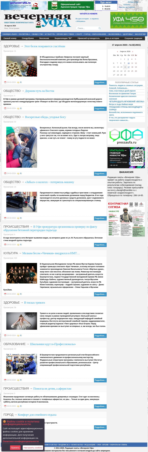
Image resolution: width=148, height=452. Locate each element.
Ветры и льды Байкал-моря (121, 104)
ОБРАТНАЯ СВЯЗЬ (118, 445)
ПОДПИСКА (64, 445)
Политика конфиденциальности (21, 441)
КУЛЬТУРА (50, 34)
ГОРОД (87, 34)
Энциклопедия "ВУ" (63, 38)
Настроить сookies (33, 447)
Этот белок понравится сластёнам (44, 46)
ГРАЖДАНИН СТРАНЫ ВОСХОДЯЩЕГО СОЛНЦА (125, 108)
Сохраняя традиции (133, 38)
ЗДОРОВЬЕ (128, 34)
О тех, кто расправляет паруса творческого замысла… (122, 119)
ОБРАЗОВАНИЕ (99, 34)
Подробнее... (100, 83)
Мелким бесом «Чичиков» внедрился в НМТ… (51, 253)
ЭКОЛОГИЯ (140, 34)
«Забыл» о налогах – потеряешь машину (49, 182)
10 (128, 63)
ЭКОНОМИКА (114, 34)
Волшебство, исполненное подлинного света (126, 113)
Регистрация (14, 28)
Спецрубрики (28, 38)
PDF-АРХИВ (102, 445)
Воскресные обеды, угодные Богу (45, 117)
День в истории (112, 38)
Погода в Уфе (133, 2)
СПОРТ (78, 34)
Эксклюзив (44, 38)
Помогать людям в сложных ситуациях (126, 85)
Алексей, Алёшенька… (118, 88)
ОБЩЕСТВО (37, 34)
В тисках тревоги (34, 302)
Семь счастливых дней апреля (122, 91)
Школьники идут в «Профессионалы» (53, 344)
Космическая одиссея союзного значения (122, 97)
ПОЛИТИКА (24, 34)
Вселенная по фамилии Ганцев (122, 94)
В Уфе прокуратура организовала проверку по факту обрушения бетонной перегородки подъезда (50, 228)
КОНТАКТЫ (77, 445)
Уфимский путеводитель (89, 38)
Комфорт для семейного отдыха (37, 414)
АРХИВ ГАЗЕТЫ (49, 445)
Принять (15, 447)
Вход (6, 28)
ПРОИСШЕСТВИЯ (65, 34)
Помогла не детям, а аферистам (52, 388)
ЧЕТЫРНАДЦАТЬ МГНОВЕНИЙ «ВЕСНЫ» (126, 102)
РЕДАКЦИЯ (89, 445)
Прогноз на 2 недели (127, 7)
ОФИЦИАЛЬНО (9, 34)
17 (129, 67)
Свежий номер (10, 38)
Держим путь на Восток (39, 91)
